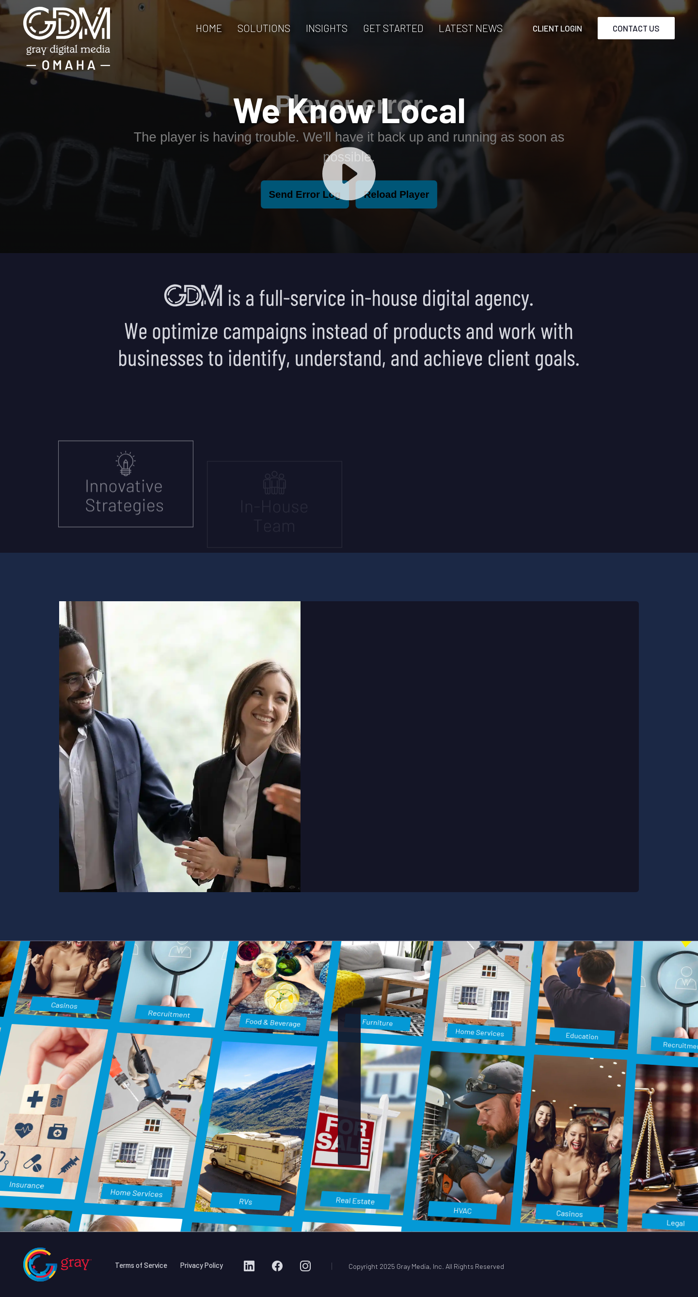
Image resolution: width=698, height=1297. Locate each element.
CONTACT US (636, 28)
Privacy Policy (201, 1265)
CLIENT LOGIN (557, 28)
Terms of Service (141, 1265)
